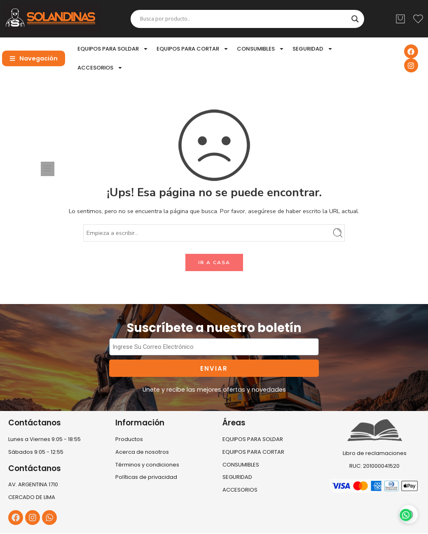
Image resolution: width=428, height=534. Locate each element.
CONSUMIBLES (260, 49)
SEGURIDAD (312, 49)
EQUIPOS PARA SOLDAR (112, 49)
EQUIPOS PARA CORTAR (193, 49)
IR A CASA (214, 262)
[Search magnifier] (355, 19)
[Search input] (243, 19)
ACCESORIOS (100, 67)
